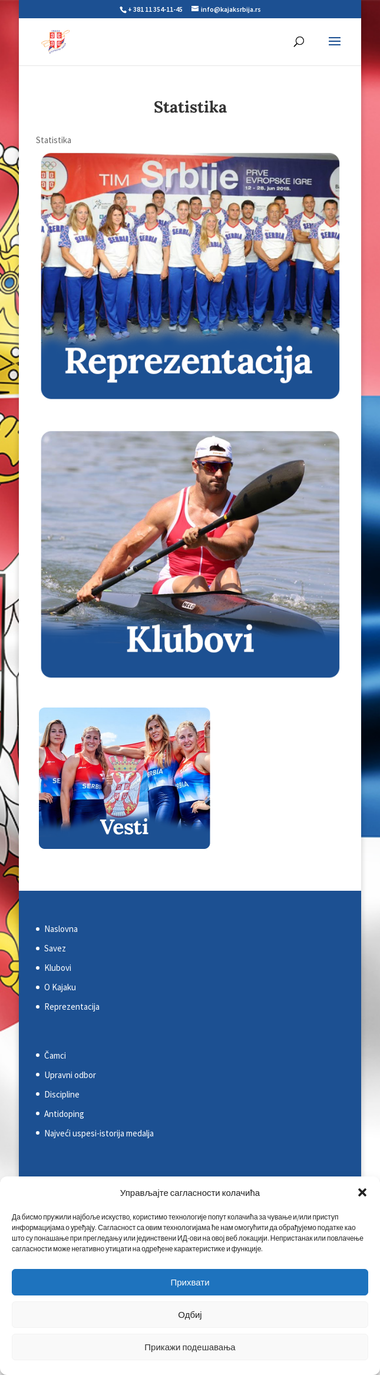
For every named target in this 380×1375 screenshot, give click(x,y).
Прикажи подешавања (189, 1347)
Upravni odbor (70, 1074)
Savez (55, 948)
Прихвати (189, 1282)
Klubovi (57, 967)
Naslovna (61, 928)
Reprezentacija (72, 1006)
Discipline (62, 1094)
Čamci (55, 1055)
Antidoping (64, 1113)
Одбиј (189, 1314)
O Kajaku (60, 987)
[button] (362, 1192)
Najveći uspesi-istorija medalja (99, 1133)
